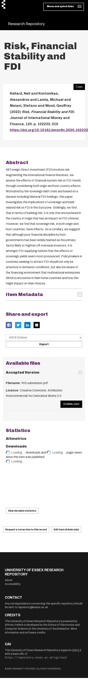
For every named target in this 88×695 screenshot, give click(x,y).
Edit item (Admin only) (66, 529)
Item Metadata (24, 294)
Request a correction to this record (26, 529)
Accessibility (12, 584)
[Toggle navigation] (63, 7)
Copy (78, 86)
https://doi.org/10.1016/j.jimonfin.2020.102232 (49, 130)
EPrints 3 (10, 624)
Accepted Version (22, 372)
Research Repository (26, 24)
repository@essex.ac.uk (33, 607)
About (9, 580)
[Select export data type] (44, 337)
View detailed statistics (22, 510)
